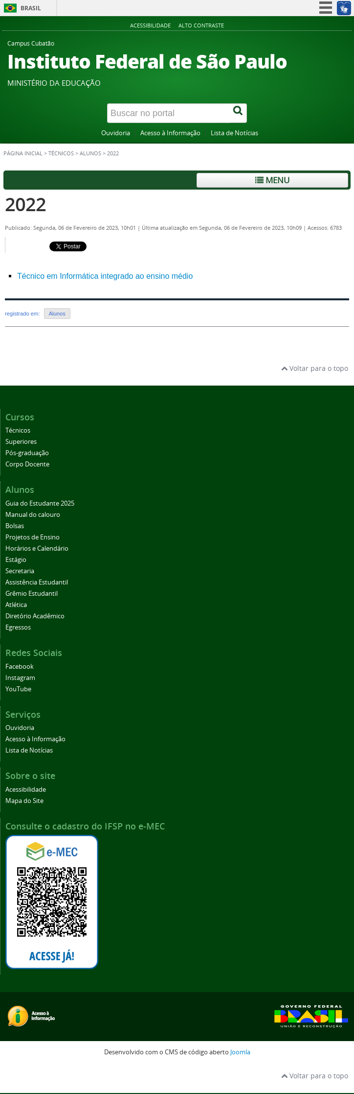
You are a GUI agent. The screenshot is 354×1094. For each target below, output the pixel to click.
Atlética (16, 605)
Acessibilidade (150, 25)
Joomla (240, 1052)
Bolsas (14, 526)
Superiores (21, 442)
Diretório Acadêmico (35, 616)
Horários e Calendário (36, 548)
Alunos (90, 153)
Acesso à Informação (170, 133)
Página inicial (23, 153)
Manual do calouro (32, 515)
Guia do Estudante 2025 (39, 503)
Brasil (31, 8)
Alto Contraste (201, 25)
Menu (272, 180)
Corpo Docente (27, 464)
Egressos (18, 627)
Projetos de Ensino (32, 537)
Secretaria (19, 571)
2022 (25, 204)
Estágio (15, 560)
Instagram (20, 678)
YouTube (18, 689)
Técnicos (61, 153)
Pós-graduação (27, 453)
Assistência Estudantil (36, 582)
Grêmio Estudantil (31, 593)
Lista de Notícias (234, 133)
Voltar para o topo (314, 368)
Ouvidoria (115, 133)
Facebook (19, 666)
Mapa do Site (24, 801)
